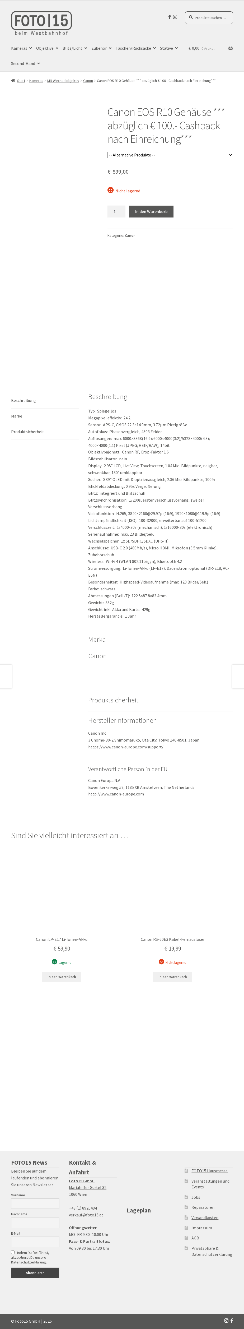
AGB (195, 1237)
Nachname (19, 1214)
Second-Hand (23, 63)
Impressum (201, 1227)
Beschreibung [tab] (23, 400)
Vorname (18, 1195)
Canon (88, 80)
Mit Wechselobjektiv (63, 80)
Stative (166, 48)
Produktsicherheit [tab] (27, 431)
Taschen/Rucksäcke (133, 48)
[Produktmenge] (116, 212)
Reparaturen (202, 1207)
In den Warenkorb (151, 211)
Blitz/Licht (72, 48)
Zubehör (99, 48)
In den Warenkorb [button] (62, 976)
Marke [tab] (16, 416)
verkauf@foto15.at (86, 1214)
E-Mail (15, 1233)
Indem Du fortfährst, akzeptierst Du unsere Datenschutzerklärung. (30, 1257)
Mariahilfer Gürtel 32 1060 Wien (87, 1187)
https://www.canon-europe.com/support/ (125, 746)
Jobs (195, 1197)
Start (21, 80)
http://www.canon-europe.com (116, 794)
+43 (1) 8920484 (83, 1208)
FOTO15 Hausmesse (209, 1170)
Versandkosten (204, 1217)
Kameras (19, 48)
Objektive (45, 48)
